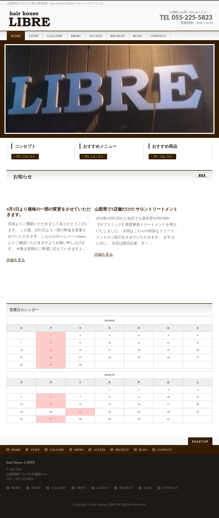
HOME (15, 450)
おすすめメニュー (100, 146)
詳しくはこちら (26, 156)
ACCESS (99, 450)
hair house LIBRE (103, 504)
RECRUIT (122, 450)
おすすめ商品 (164, 146)
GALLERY (57, 450)
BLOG (143, 450)
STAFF (35, 450)
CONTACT (164, 450)
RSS (202, 175)
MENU (79, 450)
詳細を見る (16, 260)
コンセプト (25, 146)
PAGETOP (200, 441)
